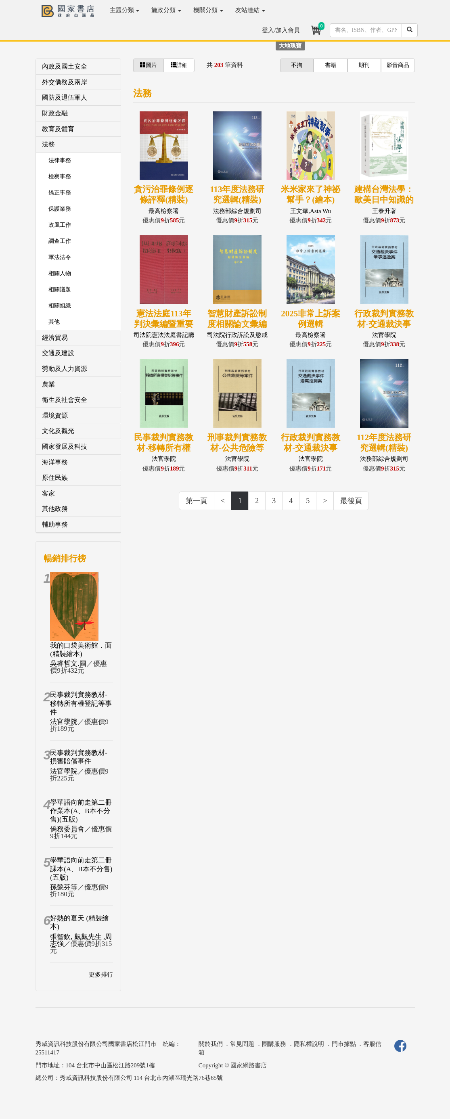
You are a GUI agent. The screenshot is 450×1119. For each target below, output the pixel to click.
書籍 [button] (330, 65)
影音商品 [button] (398, 65)
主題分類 (125, 10)
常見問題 (242, 1044)
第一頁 (196, 501)
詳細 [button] (179, 65)
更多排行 (101, 974)
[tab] (78, 67)
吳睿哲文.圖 (68, 663)
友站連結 (250, 10)
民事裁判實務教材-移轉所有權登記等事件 (81, 703)
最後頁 (351, 501)
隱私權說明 (309, 1044)
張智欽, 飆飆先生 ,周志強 (81, 940)
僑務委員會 (67, 829)
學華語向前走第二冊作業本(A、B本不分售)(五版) (81, 811)
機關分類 (208, 10)
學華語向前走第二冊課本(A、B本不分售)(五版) (81, 868)
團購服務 (274, 1044)
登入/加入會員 (281, 30)
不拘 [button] (296, 65)
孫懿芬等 (63, 887)
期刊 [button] (364, 65)
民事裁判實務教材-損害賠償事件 (78, 757)
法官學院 (63, 722)
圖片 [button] (148, 65)
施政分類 (166, 10)
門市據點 (344, 1044)
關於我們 (211, 1044)
